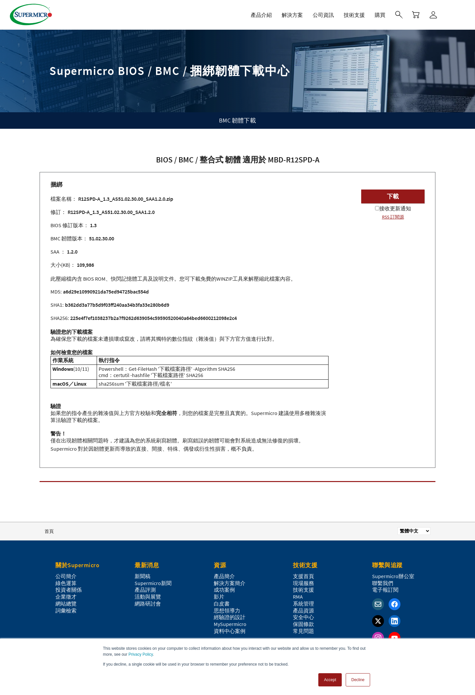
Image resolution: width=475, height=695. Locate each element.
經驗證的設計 (229, 617)
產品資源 (303, 610)
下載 (393, 196)
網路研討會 (148, 603)
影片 (219, 596)
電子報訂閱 (385, 589)
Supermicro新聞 (153, 583)
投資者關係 (68, 589)
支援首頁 (303, 576)
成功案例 (224, 589)
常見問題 (303, 631)
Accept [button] (330, 680)
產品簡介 (224, 576)
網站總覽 (66, 603)
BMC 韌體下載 (237, 120)
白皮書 (222, 603)
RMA (298, 596)
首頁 (49, 531)
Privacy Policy (140, 654)
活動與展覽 (148, 596)
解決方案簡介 (229, 583)
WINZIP (224, 278)
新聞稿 (142, 576)
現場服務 (303, 583)
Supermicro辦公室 (393, 576)
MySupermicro (230, 624)
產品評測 (145, 589)
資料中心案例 (229, 631)
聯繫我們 (382, 583)
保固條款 (303, 624)
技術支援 (303, 589)
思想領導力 (227, 610)
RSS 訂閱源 (393, 217)
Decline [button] (357, 680)
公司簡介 (66, 576)
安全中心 (303, 617)
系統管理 (303, 603)
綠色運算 (66, 583)
